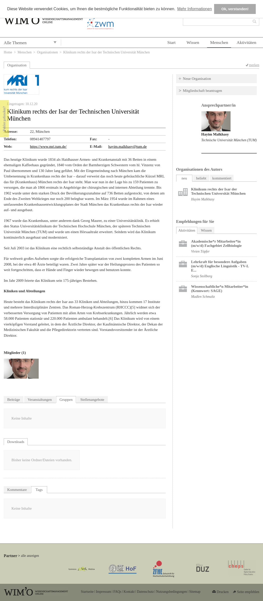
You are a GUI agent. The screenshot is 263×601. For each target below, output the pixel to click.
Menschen (219, 42)
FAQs (117, 592)
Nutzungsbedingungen (171, 592)
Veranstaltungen (40, 400)
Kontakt (129, 592)
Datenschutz (145, 592)
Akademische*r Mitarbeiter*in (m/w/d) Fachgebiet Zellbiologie (216, 243)
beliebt (201, 178)
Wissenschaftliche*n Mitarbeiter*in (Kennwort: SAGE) (219, 289)
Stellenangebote (92, 400)
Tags (39, 490)
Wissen (193, 42)
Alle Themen (15, 42)
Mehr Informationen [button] (194, 9)
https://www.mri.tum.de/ (48, 147)
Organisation (16, 65)
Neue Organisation (197, 79)
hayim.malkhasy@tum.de (127, 147)
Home (8, 52)
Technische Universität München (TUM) (229, 140)
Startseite (87, 592)
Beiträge (13, 400)
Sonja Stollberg (201, 276)
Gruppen (66, 400)
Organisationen (47, 52)
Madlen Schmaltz (203, 297)
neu (184, 178)
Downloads (15, 442)
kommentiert (222, 178)
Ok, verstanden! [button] (235, 9)
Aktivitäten (246, 42)
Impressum (103, 592)
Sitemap (194, 592)
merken (254, 65)
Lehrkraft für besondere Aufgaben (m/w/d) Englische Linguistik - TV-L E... (220, 266)
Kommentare (17, 490)
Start (171, 42)
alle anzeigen (30, 556)
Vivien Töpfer (200, 251)
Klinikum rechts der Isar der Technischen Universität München (218, 191)
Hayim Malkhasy (215, 134)
